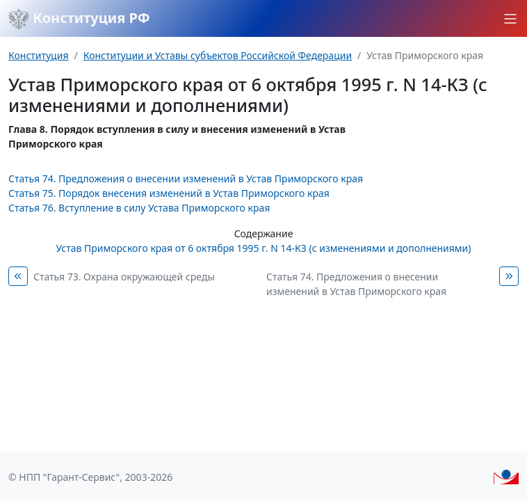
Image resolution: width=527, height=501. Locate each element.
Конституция (38, 55)
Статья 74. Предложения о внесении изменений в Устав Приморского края (185, 178)
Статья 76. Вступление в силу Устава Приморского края (139, 207)
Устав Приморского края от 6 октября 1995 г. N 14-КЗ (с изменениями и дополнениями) (263, 248)
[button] (510, 18)
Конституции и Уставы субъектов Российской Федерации (217, 55)
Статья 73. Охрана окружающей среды (124, 276)
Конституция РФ (79, 18)
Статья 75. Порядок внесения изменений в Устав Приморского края (169, 193)
